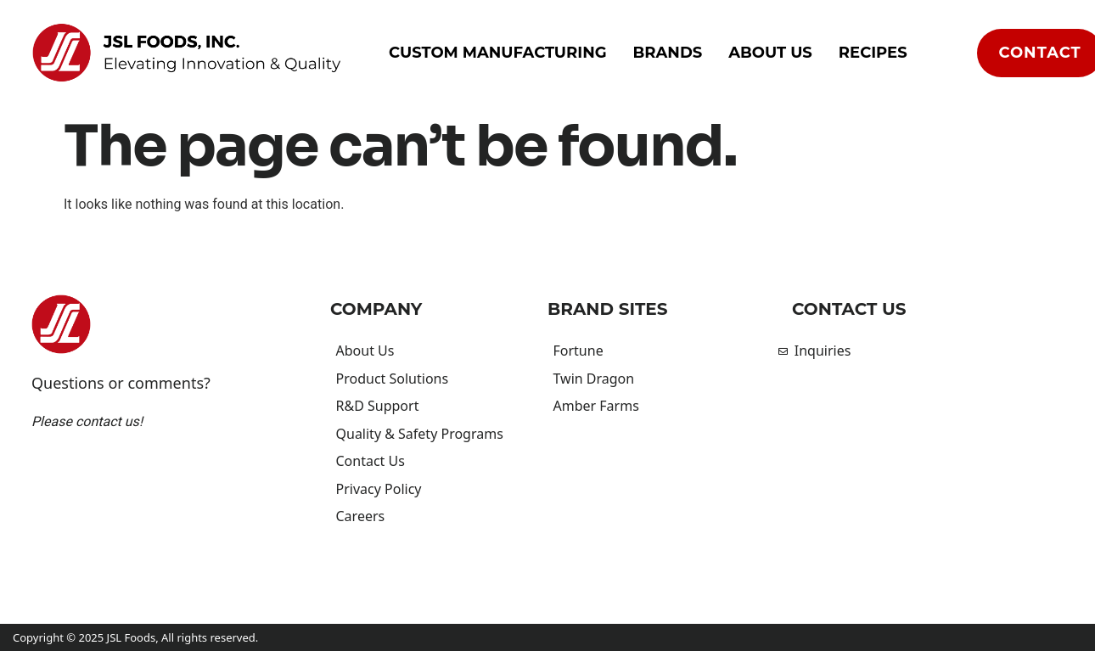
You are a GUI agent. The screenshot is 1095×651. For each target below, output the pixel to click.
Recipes (873, 52)
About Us (770, 52)
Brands (668, 52)
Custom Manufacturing (498, 52)
